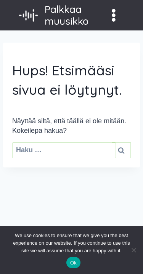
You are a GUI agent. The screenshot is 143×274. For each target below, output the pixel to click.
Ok (73, 263)
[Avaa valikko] (113, 15)
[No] (133, 250)
